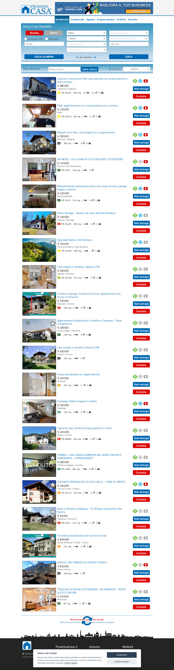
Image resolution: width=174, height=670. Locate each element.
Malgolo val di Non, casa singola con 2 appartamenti (86, 132)
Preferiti (121, 19)
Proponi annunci (106, 19)
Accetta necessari (122, 662)
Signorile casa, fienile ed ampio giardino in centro (84, 428)
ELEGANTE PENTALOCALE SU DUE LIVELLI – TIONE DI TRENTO (91, 481)
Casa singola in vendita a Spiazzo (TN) (78, 266)
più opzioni (86, 57)
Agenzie (91, 19)
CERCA (128, 56)
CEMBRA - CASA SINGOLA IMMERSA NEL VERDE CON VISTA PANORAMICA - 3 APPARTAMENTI (89, 456)
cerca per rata (35, 39)
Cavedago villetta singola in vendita (77, 401)
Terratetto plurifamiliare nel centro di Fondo (82, 535)
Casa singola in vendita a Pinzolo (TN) (78, 347)
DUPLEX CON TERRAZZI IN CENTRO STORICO (81, 562)
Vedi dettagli (141, 88)
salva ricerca (89, 69)
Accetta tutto (122, 655)
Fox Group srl (31, 653)
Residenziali (62, 19)
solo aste (53, 39)
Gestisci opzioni (70, 663)
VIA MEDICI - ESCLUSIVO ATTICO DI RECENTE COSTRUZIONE (90, 159)
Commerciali (77, 19)
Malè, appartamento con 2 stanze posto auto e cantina (87, 105)
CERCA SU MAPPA (44, 56)
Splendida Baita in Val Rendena (74, 240)
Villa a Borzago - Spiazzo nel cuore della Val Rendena (86, 213)
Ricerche (132, 19)
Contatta (141, 96)
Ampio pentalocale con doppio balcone (78, 374)
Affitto (53, 33)
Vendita (34, 33)
